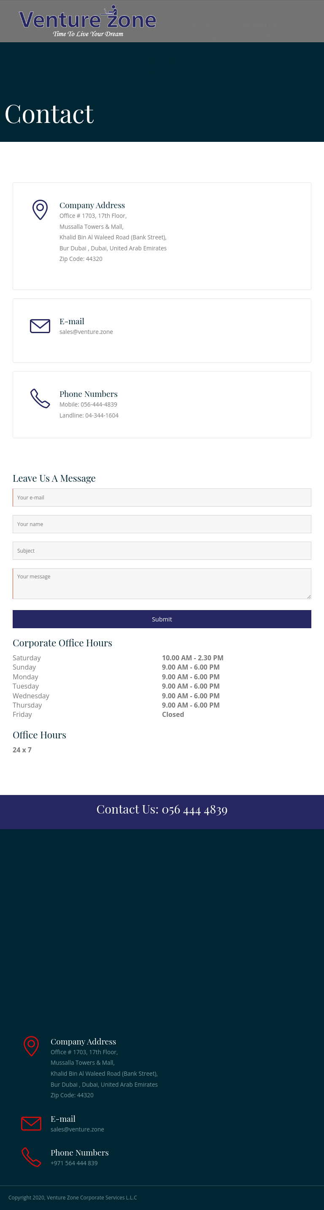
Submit (162, 619)
